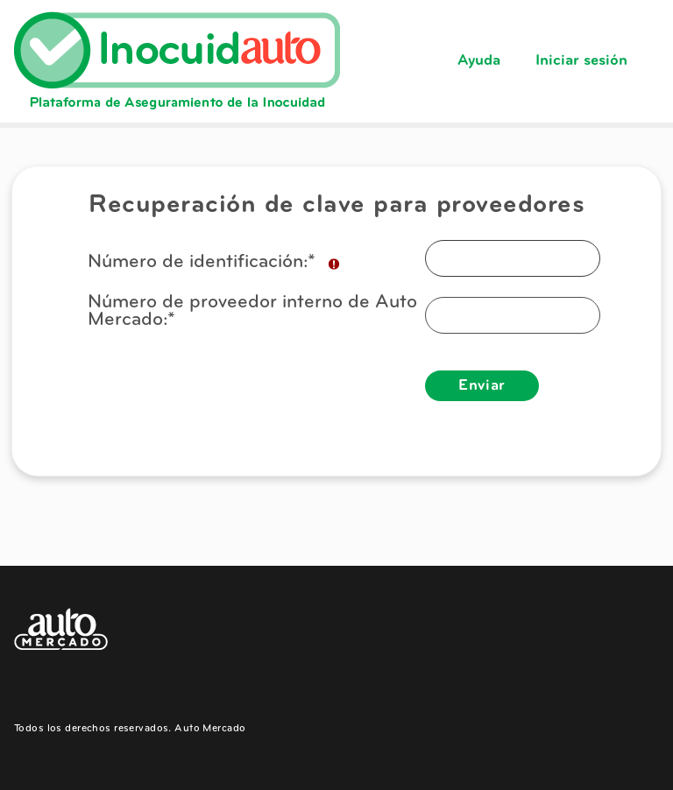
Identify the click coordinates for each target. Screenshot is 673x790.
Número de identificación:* (215, 263)
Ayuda (478, 61)
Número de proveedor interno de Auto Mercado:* (252, 311)
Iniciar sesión (581, 61)
